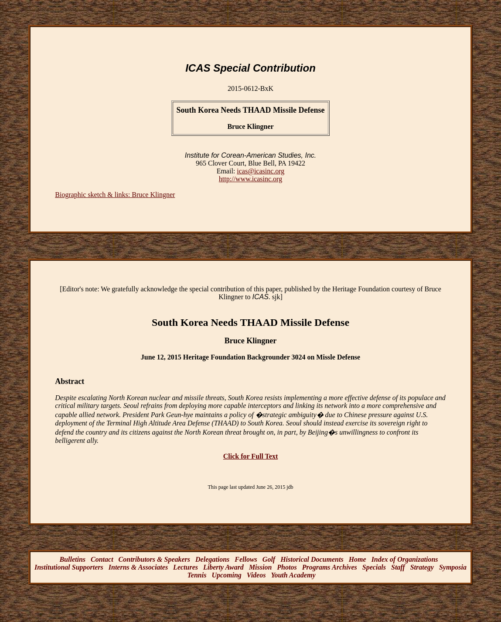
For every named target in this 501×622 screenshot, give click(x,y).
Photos (287, 567)
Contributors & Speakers (154, 559)
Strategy (422, 567)
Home (357, 559)
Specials (374, 567)
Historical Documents (311, 559)
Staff (398, 567)
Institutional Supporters (68, 567)
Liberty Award (223, 567)
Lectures (185, 567)
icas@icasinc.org (260, 171)
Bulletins (72, 559)
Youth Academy (293, 575)
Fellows (246, 559)
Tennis (197, 575)
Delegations (212, 559)
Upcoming (226, 575)
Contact (102, 559)
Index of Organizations (404, 559)
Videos (256, 575)
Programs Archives (329, 567)
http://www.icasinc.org (250, 179)
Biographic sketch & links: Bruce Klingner (115, 194)
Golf (268, 559)
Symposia (453, 567)
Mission (260, 567)
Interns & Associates (138, 567)
